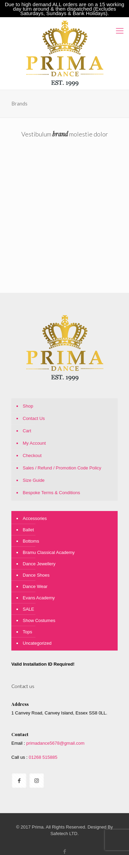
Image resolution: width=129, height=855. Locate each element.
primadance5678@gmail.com (55, 743)
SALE (28, 609)
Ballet (28, 529)
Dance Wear (35, 586)
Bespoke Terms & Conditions (51, 492)
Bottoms (31, 541)
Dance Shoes (36, 575)
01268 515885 (42, 757)
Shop (28, 406)
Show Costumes (39, 620)
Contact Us (34, 418)
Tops (27, 631)
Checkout (32, 455)
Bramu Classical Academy (49, 552)
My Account (34, 443)
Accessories (35, 518)
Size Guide (34, 480)
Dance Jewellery (39, 563)
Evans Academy (39, 597)
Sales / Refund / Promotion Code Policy (62, 467)
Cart (27, 430)
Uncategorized (37, 643)
